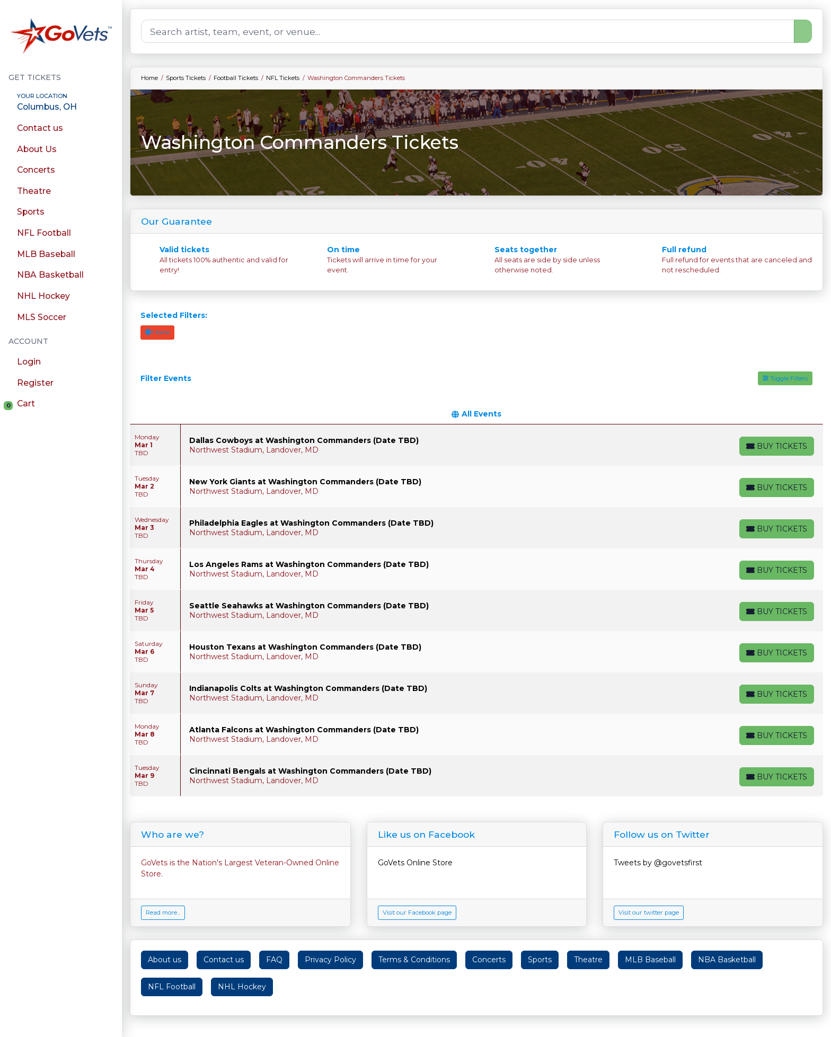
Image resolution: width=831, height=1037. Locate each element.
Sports (540, 959)
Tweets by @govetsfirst (658, 862)
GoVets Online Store (415, 862)
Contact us (224, 959)
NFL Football (172, 986)
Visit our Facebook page (417, 912)
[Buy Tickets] (776, 446)
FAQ (274, 959)
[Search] (467, 31)
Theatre (588, 959)
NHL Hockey (242, 986)
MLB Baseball (650, 959)
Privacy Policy (330, 959)
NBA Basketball (727, 959)
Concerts (489, 959)
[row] (476, 445)
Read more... (163, 912)
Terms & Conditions (414, 959)
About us (164, 959)
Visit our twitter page (648, 912)
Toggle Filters (785, 378)
